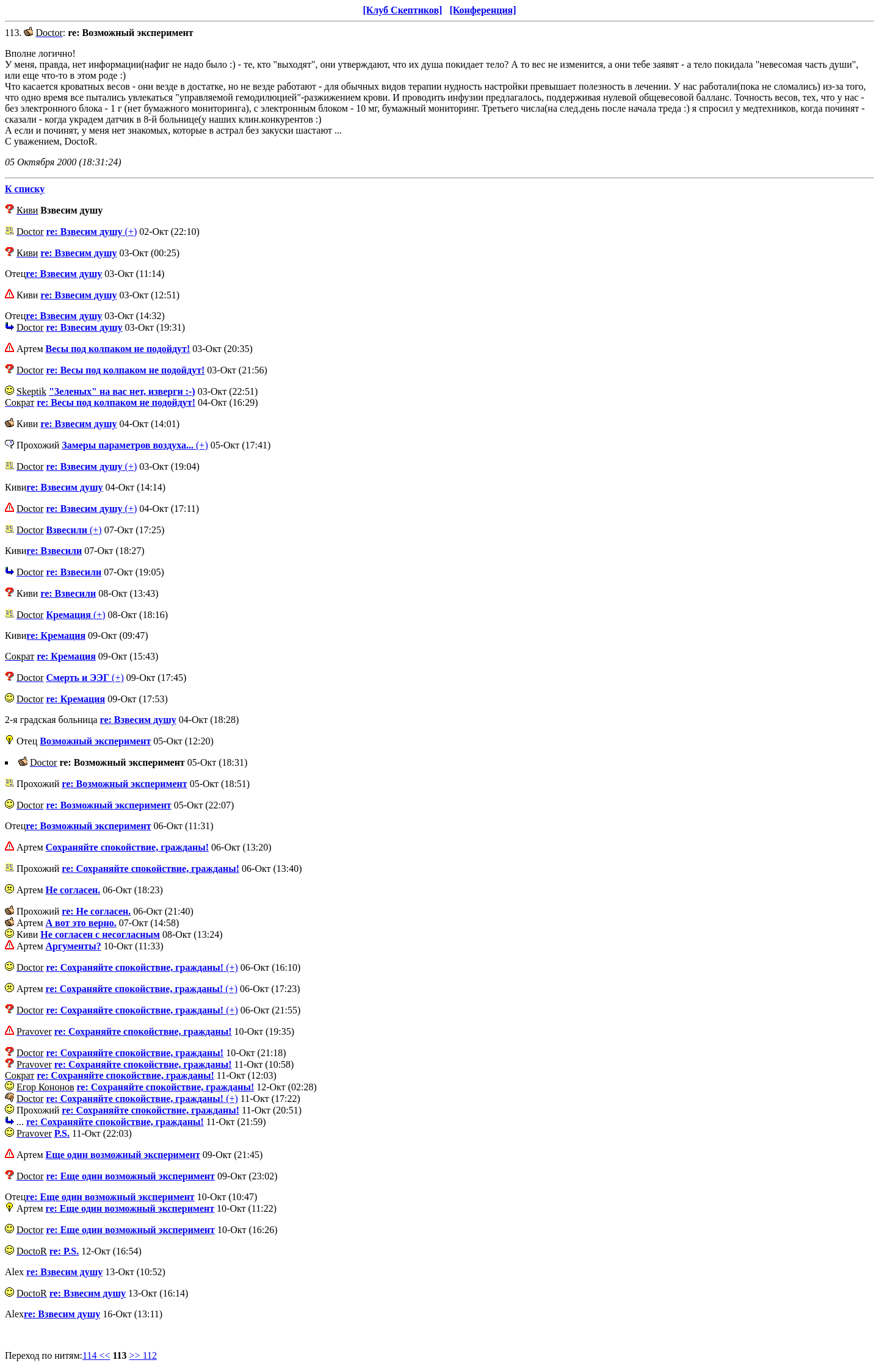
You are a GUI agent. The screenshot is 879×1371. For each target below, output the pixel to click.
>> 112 (143, 1355)
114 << (96, 1355)
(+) (91, 231)
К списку (25, 189)
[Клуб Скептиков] (402, 10)
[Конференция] (482, 10)
